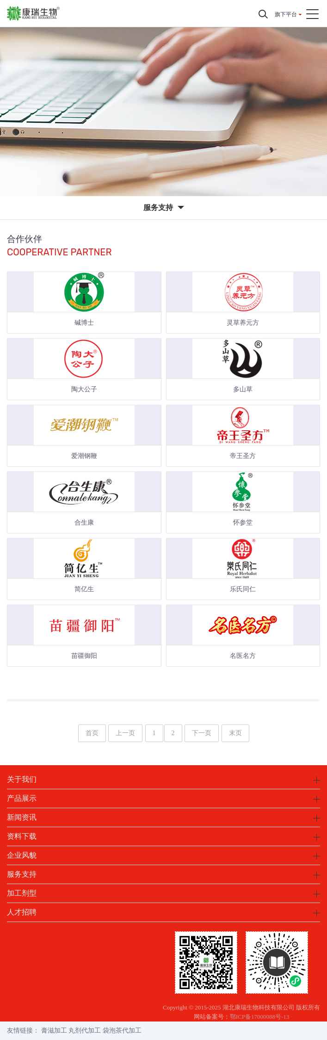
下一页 (201, 733)
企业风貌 (22, 855)
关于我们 (22, 779)
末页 (235, 733)
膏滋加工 (54, 1030)
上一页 (125, 733)
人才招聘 (22, 912)
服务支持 (22, 874)
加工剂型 (22, 893)
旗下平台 (286, 14)
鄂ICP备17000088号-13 (260, 1016)
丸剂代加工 (84, 1030)
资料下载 (22, 836)
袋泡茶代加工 (122, 1030)
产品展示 (22, 798)
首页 (92, 733)
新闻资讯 (22, 817)
